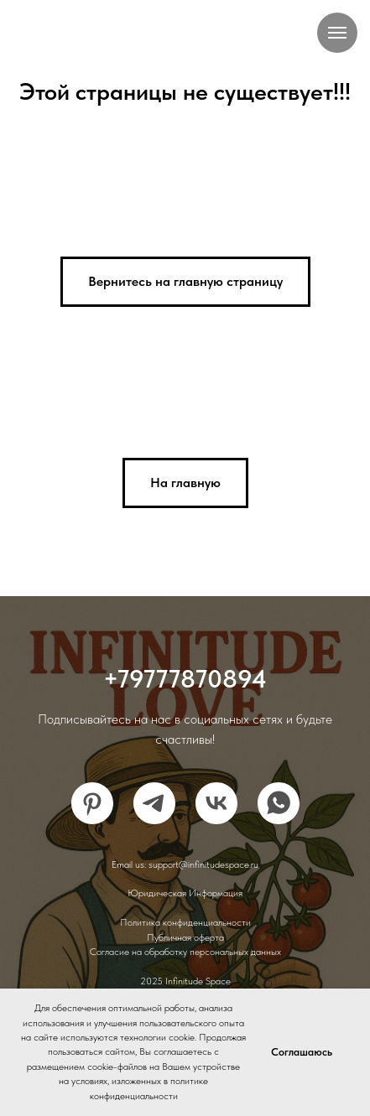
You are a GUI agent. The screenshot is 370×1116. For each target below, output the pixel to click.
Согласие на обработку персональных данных (185, 952)
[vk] (216, 803)
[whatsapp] (279, 803)
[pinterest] (92, 803)
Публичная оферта (185, 937)
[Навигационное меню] (337, 33)
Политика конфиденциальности (185, 922)
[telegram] (154, 803)
